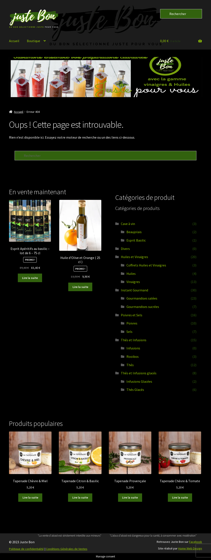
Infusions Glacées (139, 381)
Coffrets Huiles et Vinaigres (146, 265)
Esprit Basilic (136, 240)
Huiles (131, 273)
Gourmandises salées (141, 298)
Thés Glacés (135, 389)
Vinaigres (133, 282)
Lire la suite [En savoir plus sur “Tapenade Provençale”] (130, 497)
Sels (129, 331)
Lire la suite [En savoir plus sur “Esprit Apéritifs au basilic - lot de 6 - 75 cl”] (30, 278)
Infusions (133, 348)
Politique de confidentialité (26, 549)
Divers (125, 248)
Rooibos (132, 356)
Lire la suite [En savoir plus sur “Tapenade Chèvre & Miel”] (30, 497)
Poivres (131, 323)
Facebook (195, 542)
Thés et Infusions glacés (138, 373)
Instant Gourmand (134, 290)
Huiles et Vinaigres (134, 257)
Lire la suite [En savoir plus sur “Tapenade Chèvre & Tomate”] (180, 497)
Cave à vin (128, 224)
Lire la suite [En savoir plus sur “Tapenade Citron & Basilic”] (80, 497)
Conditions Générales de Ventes (66, 549)
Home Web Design (190, 548)
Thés (130, 365)
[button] (105, 77)
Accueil (14, 41)
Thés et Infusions (133, 340)
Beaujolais (134, 232)
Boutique (33, 41)
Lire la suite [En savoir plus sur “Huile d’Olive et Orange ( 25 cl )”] (80, 287)
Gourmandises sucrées (142, 306)
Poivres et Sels (131, 315)
